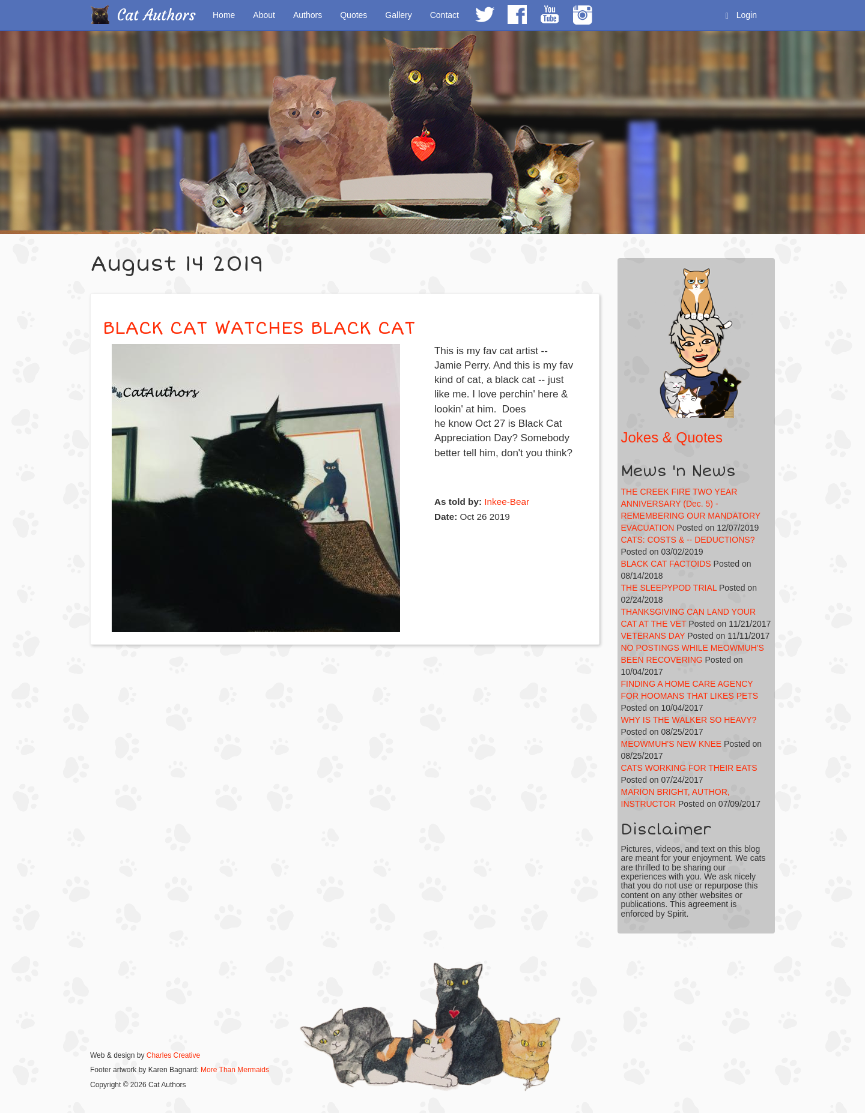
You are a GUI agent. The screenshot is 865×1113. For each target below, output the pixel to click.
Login (741, 15)
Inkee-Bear (506, 501)
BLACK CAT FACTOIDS (666, 564)
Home (224, 15)
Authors (307, 15)
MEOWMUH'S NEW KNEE (671, 744)
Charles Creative (173, 1055)
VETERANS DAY (653, 636)
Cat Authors (156, 15)
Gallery (398, 15)
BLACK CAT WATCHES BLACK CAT (259, 328)
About (264, 15)
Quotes (353, 15)
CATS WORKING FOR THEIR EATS (689, 768)
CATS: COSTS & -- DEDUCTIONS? (688, 539)
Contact (444, 15)
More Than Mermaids (235, 1070)
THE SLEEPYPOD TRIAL (669, 588)
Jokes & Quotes (672, 437)
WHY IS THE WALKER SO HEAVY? (689, 720)
